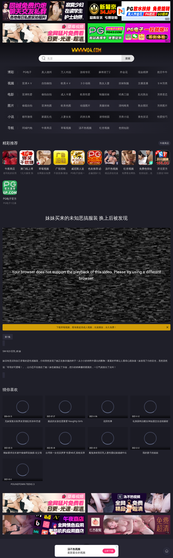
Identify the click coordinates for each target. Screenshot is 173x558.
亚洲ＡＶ (27, 83)
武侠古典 (85, 116)
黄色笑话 (143, 116)
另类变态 (162, 94)
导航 (11, 128)
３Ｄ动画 (85, 83)
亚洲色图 (47, 105)
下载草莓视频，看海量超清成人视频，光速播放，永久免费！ (112, 327)
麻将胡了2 (104, 72)
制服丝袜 (104, 94)
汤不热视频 (85, 128)
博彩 (11, 72)
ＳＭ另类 (162, 83)
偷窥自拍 (27, 105)
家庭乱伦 (47, 116)
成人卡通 (66, 94)
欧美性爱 (85, 94)
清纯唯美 (124, 105)
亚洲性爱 (27, 94)
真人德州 (47, 72)
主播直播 (143, 83)
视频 (11, 83)
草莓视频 (66, 128)
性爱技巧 (162, 116)
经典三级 (124, 94)
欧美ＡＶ (66, 83)
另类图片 (162, 105)
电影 (11, 94)
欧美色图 (66, 105)
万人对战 (66, 72)
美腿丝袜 (104, 105)
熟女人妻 (104, 83)
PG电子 (27, 72)
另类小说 (124, 116)
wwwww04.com (86, 50)
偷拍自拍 (47, 94)
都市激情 (27, 116)
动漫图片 (85, 105)
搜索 (127, 58)
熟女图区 (143, 105)
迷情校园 (104, 116)
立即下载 (108, 550)
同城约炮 (27, 128)
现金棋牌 (143, 72)
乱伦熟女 (143, 94)
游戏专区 (85, 72)
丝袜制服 (124, 83)
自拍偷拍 (47, 83)
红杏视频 (104, 128)
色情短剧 (124, 128)
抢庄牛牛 (162, 72)
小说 (11, 116)
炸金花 (124, 72)
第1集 (8, 336)
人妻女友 (66, 116)
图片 (11, 105)
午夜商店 (47, 128)
